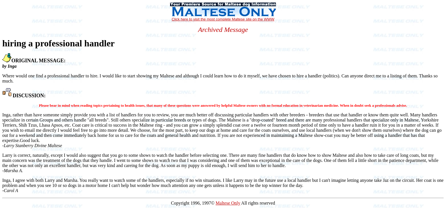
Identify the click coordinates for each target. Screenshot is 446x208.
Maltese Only (228, 203)
